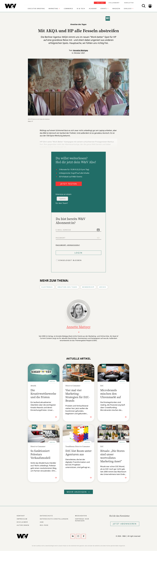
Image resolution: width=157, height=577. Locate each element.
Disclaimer (22, 522)
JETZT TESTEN (68, 183)
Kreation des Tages (67, 287)
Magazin (116, 8)
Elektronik (47, 287)
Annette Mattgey (80, 50)
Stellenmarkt (114, 2)
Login (78, 252)
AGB (42, 522)
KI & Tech (81, 8)
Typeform (62, 199)
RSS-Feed (44, 525)
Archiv (102, 287)
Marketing (53, 8)
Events (104, 8)
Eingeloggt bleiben (70, 260)
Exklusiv (128, 8)
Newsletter (129, 2)
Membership (88, 287)
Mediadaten (81, 516)
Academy (93, 8)
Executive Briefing (36, 8)
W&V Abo (100, 3)
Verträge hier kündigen (82, 520)
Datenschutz (46, 516)
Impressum (22, 519)
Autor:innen (23, 525)
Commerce (68, 8)
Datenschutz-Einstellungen (54, 519)
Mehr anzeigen (78, 492)
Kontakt (21, 516)
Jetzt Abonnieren (125, 523)
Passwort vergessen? (68, 245)
